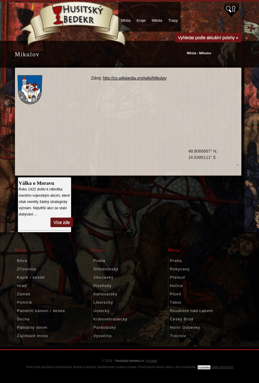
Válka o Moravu (36, 183)
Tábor (176, 302)
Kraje (141, 20)
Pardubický (105, 327)
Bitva (22, 260)
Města (157, 20)
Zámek (24, 294)
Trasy (173, 20)
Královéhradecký (111, 319)
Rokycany (180, 269)
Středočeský (106, 269)
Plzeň (175, 294)
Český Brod (182, 319)
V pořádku (204, 367)
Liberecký (103, 302)
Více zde (61, 222)
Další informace (222, 367)
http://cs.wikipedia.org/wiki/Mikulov (134, 78)
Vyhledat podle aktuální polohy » (208, 37)
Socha (23, 319)
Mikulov (205, 53)
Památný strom (32, 327)
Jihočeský (104, 277)
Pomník (24, 302)
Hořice (176, 285)
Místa (126, 20)
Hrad (22, 285)
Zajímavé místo (32, 336)
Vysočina (103, 336)
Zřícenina (26, 269)
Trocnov (178, 336)
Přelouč (178, 277)
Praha (99, 260)
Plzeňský (103, 285)
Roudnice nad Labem (191, 310)
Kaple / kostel (31, 277)
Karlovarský (105, 294)
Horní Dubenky (185, 327)
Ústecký (102, 310)
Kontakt (152, 360)
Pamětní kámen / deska (41, 310)
